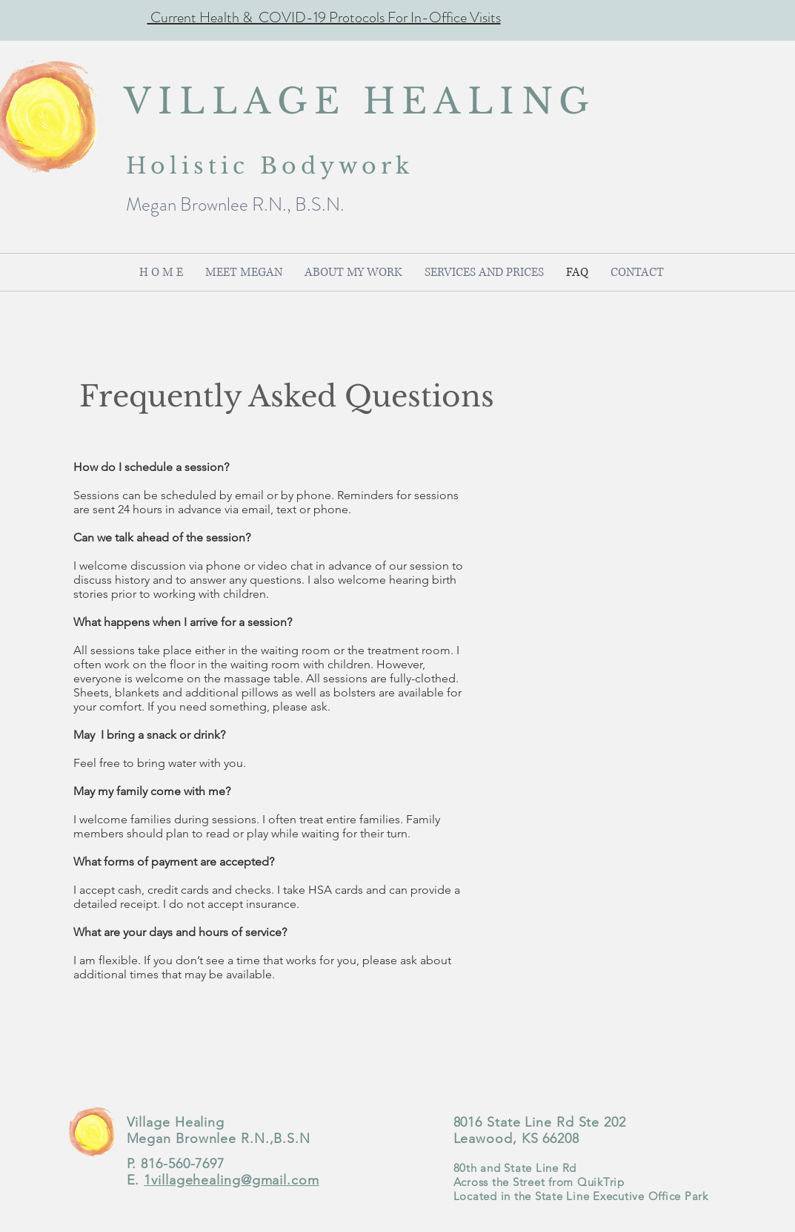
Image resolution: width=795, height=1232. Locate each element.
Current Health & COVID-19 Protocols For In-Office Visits (324, 17)
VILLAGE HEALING (360, 101)
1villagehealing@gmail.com (231, 1180)
